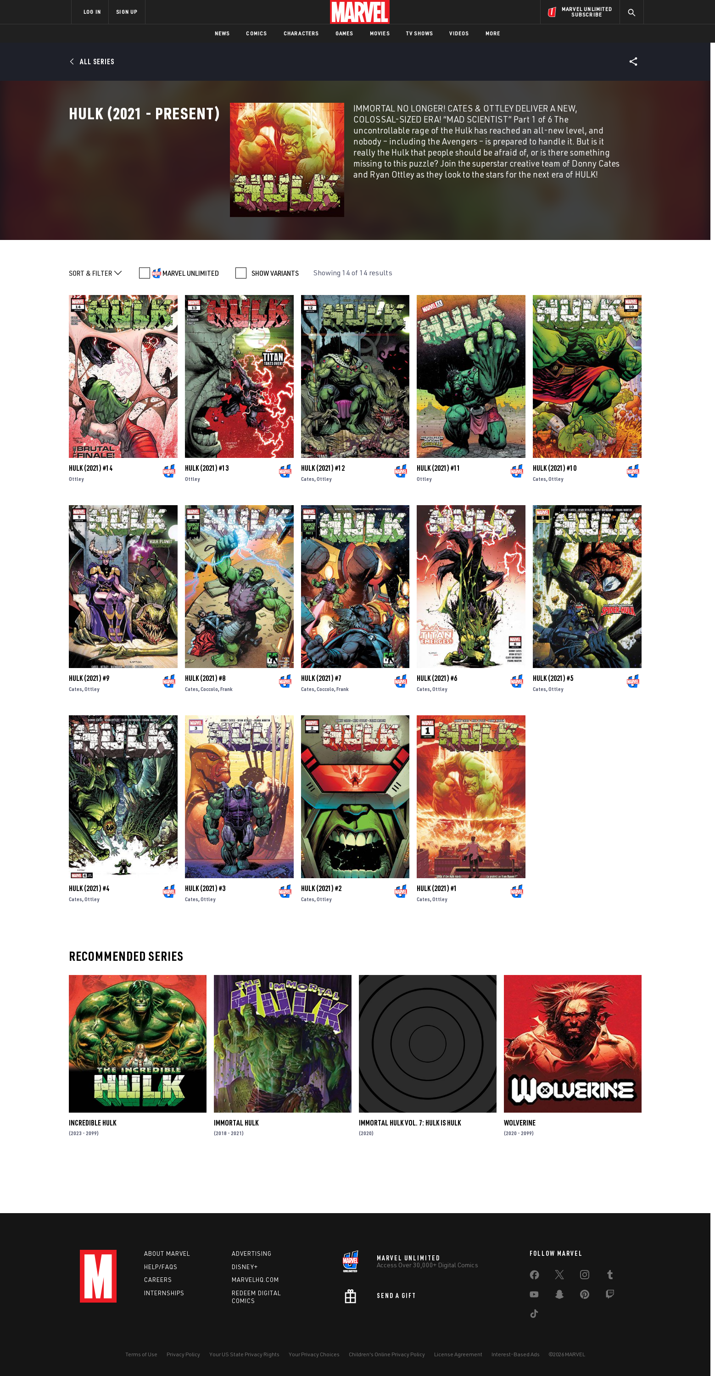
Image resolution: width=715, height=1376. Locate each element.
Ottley (76, 525)
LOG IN (92, 11)
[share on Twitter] (559, 1276)
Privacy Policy (183, 1354)
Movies (380, 33)
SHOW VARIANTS (275, 319)
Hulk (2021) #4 (89, 934)
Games (344, 33)
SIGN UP (126, 11)
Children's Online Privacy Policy (387, 1354)
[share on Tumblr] (609, 1276)
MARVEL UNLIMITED (190, 319)
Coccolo (209, 735)
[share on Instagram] (584, 1276)
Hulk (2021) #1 (437, 934)
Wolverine (520, 1169)
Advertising (252, 1253)
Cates (307, 525)
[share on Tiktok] (534, 1315)
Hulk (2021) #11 (438, 514)
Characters (301, 33)
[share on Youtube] (534, 1296)
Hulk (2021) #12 (323, 514)
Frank (226, 735)
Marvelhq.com (255, 1279)
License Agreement (458, 1354)
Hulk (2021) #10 (554, 514)
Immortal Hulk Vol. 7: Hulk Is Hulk (410, 1169)
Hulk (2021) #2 (321, 934)
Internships (164, 1293)
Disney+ (245, 1266)
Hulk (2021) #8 (205, 724)
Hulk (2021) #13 (207, 514)
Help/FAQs (161, 1266)
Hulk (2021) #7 (321, 724)
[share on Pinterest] (584, 1296)
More (493, 33)
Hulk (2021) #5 (553, 724)
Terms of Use (141, 1354)
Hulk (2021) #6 (437, 724)
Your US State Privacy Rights (244, 1354)
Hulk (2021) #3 (205, 934)
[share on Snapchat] (559, 1296)
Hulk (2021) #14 (90, 514)
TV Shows (419, 33)
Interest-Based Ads (516, 1354)
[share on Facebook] (534, 1276)
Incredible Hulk (92, 1169)
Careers (158, 1279)
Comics (256, 33)
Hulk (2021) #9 (89, 724)
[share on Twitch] (609, 1296)
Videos (459, 33)
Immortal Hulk (236, 1169)
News (222, 33)
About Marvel (167, 1253)
